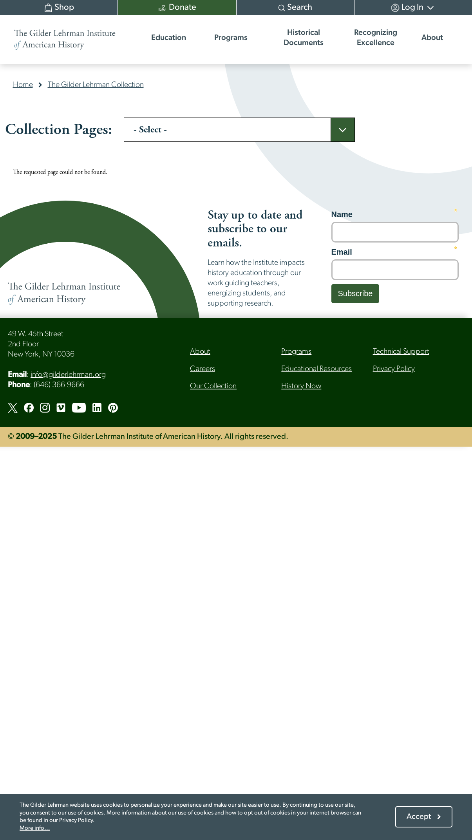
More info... (35, 828)
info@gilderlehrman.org (68, 375)
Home (23, 85)
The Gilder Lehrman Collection (96, 85)
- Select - (150, 130)
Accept (419, 817)
